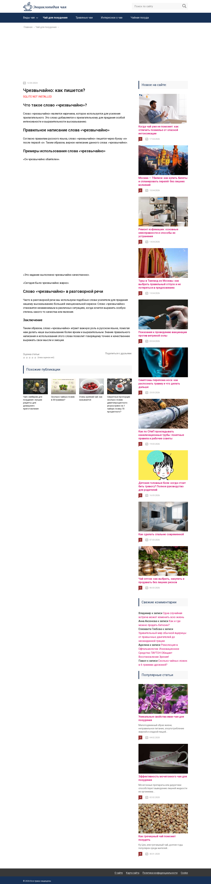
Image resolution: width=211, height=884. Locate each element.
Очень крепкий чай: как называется (90, 398)
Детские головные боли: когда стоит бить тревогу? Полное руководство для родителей (162, 486)
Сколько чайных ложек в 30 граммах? (63, 398)
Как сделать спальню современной (161, 534)
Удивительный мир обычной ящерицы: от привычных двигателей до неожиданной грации (162, 637)
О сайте (119, 873)
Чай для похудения (55, 17)
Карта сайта (132, 873)
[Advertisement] (105, 56)
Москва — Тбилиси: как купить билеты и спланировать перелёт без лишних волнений (162, 181)
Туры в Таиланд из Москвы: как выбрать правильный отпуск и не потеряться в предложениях (159, 284)
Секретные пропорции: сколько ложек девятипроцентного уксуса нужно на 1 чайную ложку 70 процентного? (118, 404)
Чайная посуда (140, 17)
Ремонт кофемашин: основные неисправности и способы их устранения (158, 233)
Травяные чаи (84, 17)
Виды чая (29, 17)
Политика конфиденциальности (160, 873)
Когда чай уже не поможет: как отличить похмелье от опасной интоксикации (158, 130)
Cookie (184, 873)
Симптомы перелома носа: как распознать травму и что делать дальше (159, 384)
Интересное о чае (111, 17)
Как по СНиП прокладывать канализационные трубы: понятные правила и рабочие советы (161, 435)
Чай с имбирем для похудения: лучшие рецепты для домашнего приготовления (32, 403)
